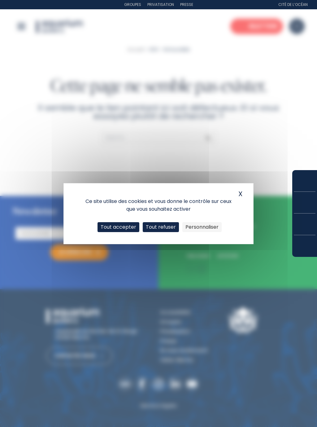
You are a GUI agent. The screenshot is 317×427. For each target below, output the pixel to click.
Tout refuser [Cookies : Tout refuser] (161, 227)
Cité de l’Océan (293, 4)
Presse (186, 4)
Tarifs (304, 202)
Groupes (132, 4)
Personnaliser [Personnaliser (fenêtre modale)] (202, 227)
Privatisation (160, 4)
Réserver (304, 180)
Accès (304, 246)
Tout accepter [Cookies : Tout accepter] (118, 227)
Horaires (304, 224)
